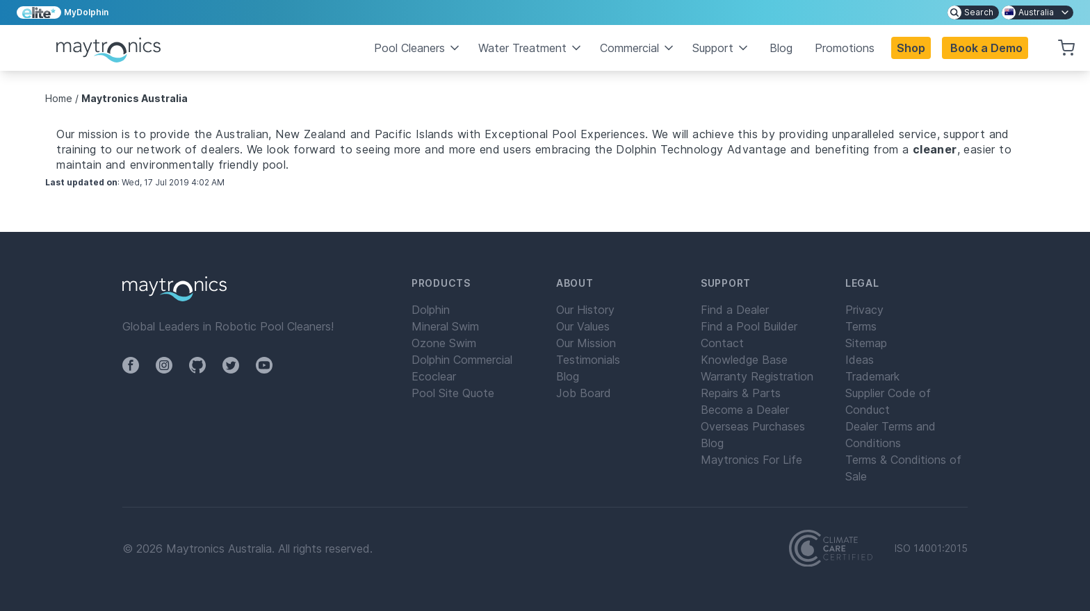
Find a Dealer (735, 310)
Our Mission (586, 343)
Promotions (845, 48)
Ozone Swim (444, 343)
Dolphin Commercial (462, 360)
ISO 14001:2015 (931, 548)
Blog (781, 48)
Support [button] (721, 48)
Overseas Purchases (753, 426)
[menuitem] (973, 12)
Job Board (583, 393)
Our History (585, 310)
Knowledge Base (744, 360)
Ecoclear (434, 376)
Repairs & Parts (741, 393)
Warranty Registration (757, 376)
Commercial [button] (638, 48)
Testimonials (588, 360)
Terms (861, 326)
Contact (722, 343)
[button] (985, 48)
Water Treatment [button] (530, 48)
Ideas (859, 360)
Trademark (872, 376)
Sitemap (866, 343)
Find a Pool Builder (749, 326)
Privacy (864, 310)
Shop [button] (911, 48)
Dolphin (431, 310)
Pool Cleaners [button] (418, 48)
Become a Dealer (745, 410)
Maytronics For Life (751, 460)
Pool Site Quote (453, 393)
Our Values (583, 326)
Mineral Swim (445, 326)
